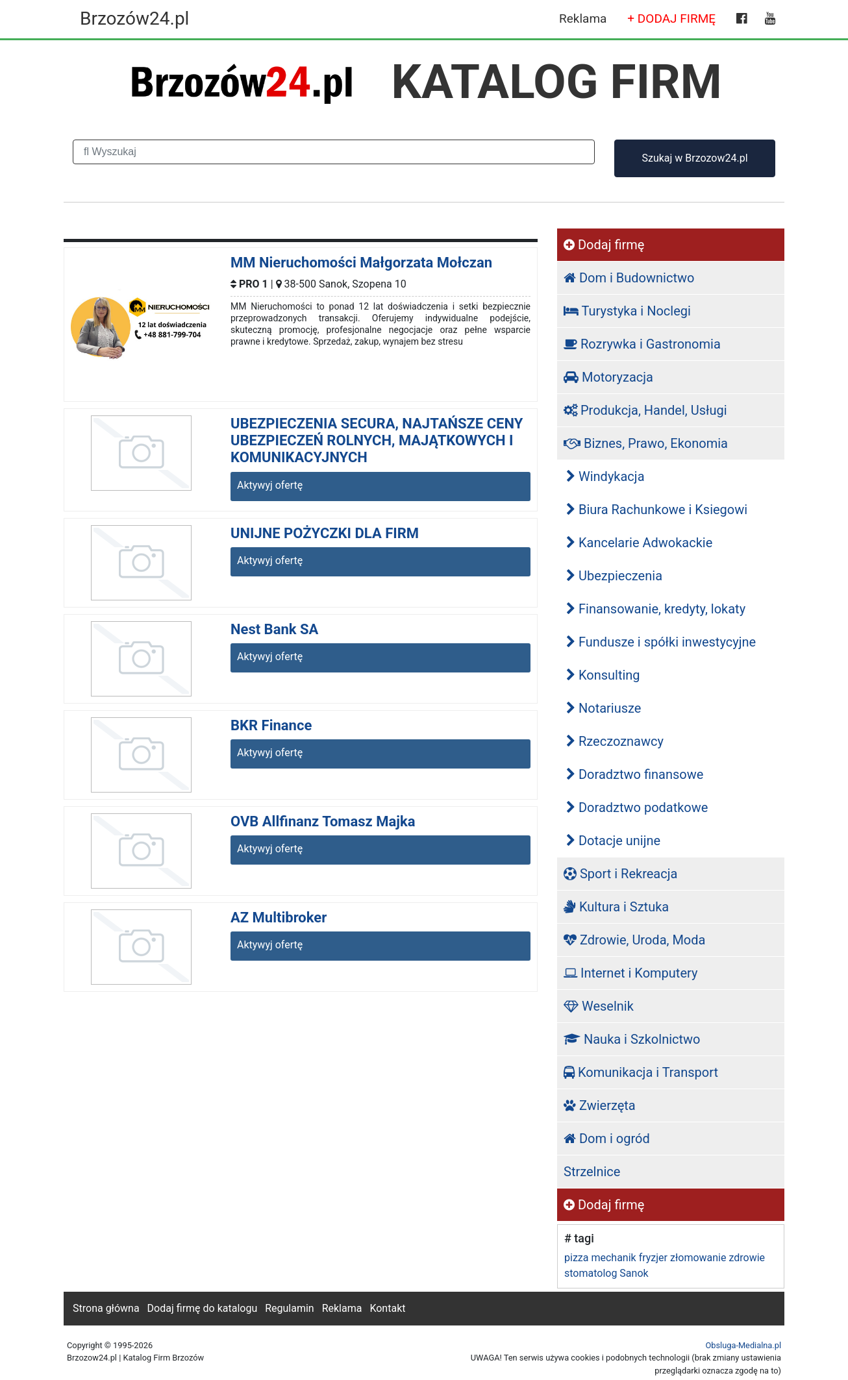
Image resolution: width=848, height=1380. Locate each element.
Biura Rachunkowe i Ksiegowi (656, 509)
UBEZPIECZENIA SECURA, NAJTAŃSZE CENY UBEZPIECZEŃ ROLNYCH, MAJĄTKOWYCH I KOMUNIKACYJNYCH (377, 440)
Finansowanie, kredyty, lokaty (655, 609)
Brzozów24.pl (134, 18)
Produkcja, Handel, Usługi (645, 410)
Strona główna (106, 1308)
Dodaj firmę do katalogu (202, 1308)
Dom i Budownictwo (629, 278)
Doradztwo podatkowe (637, 807)
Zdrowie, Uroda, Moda (634, 940)
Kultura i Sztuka (616, 907)
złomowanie (698, 1257)
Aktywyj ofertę (270, 485)
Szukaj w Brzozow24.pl (694, 158)
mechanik (613, 1257)
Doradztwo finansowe (634, 774)
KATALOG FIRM (557, 82)
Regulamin (289, 1308)
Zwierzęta (600, 1105)
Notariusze (603, 708)
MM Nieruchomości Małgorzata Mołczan (361, 262)
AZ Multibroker (279, 917)
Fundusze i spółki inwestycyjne (661, 642)
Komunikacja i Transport (641, 1072)
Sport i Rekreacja (620, 873)
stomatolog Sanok (606, 1273)
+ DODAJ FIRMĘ (671, 18)
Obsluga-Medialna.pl (743, 1345)
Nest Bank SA (274, 629)
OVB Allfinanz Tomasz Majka (323, 821)
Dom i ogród (607, 1138)
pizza (576, 1257)
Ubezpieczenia (614, 576)
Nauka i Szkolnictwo (632, 1039)
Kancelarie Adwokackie (639, 542)
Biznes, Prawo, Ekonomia (646, 443)
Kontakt (387, 1308)
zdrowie (747, 1257)
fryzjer (653, 1257)
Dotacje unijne (613, 840)
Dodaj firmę (604, 245)
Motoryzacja (608, 377)
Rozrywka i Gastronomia (642, 344)
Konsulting (603, 675)
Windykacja (605, 476)
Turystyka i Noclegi (627, 311)
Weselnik (599, 1006)
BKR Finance (271, 725)
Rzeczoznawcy (615, 741)
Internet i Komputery (630, 973)
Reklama (582, 18)
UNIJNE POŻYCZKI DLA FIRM (325, 533)
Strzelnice (592, 1171)
